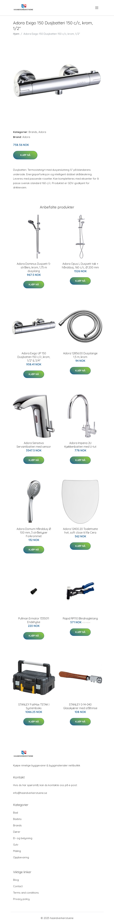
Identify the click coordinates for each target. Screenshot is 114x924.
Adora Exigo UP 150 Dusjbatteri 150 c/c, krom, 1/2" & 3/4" (33, 357)
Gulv (15, 844)
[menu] (97, 7)
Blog (16, 879)
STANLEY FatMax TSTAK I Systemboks (33, 706)
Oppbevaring (21, 857)
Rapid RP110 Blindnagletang (80, 618)
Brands (33, 132)
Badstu (17, 819)
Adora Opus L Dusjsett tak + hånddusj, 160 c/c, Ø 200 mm (80, 265)
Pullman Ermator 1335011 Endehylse (33, 620)
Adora (42, 132)
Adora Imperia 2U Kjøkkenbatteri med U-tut (80, 444)
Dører (16, 831)
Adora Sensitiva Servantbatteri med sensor (34, 444)
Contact (18, 886)
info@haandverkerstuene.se (30, 793)
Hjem (16, 33)
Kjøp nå (25, 155)
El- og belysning (22, 838)
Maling (17, 851)
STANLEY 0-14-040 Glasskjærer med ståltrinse (80, 706)
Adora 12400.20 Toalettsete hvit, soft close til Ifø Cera (80, 530)
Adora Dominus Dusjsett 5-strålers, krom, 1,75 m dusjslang (34, 267)
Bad (15, 812)
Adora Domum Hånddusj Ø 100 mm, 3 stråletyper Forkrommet (34, 532)
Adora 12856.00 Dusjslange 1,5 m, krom (80, 355)
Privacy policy (21, 899)
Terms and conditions (26, 892)
